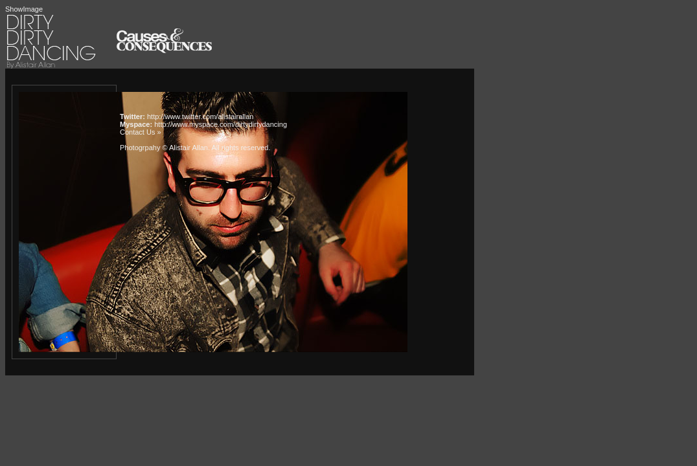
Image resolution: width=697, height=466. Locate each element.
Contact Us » (140, 132)
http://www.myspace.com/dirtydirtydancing (220, 124)
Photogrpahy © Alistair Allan (164, 147)
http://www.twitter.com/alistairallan (200, 116)
